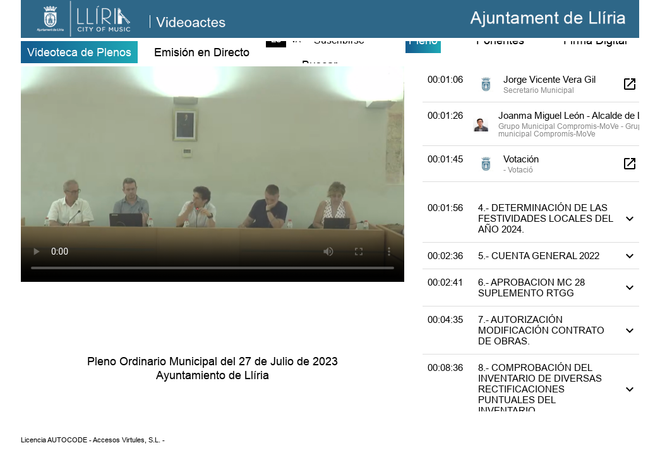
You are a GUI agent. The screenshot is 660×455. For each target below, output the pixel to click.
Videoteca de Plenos (79, 52)
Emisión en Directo (201, 52)
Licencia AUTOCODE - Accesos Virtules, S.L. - (93, 439)
